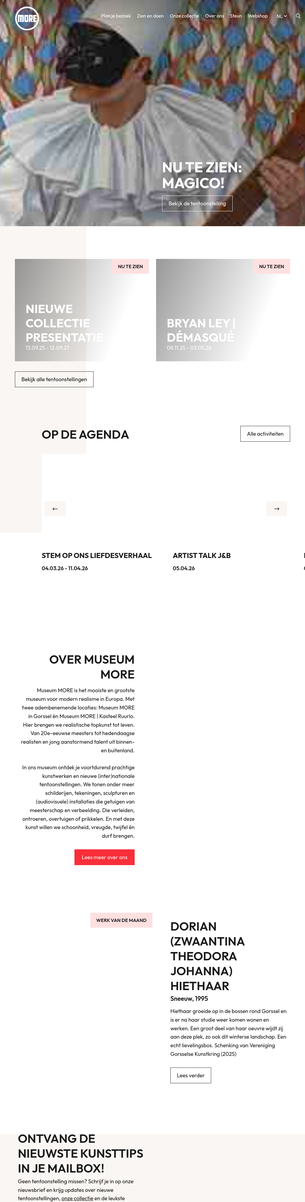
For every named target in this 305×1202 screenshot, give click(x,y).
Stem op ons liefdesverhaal (97, 555)
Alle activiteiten (265, 433)
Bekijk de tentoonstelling (197, 203)
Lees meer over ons (104, 857)
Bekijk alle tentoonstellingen (54, 379)
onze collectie (78, 1198)
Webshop (257, 18)
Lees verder (191, 1075)
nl (282, 18)
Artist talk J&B (202, 555)
